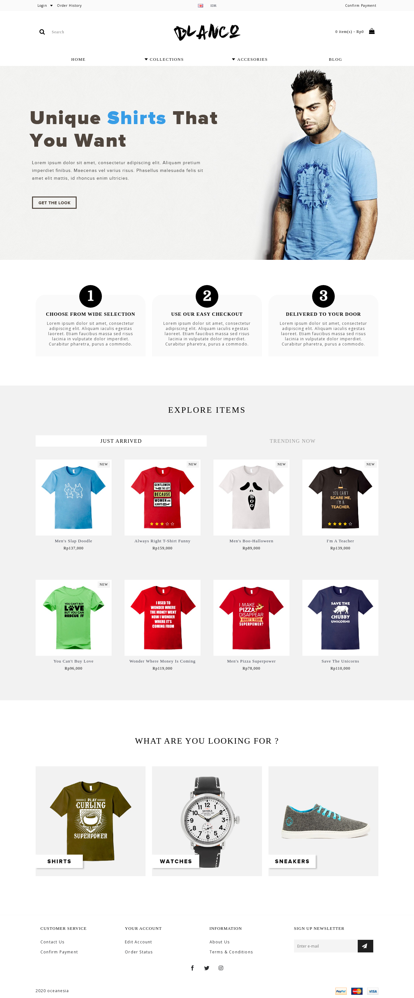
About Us (220, 942)
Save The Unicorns (340, 661)
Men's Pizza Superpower (251, 661)
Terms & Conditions (231, 952)
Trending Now (293, 441)
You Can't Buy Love (73, 661)
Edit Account (138, 942)
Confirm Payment (59, 952)
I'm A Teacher (340, 540)
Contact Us (52, 942)
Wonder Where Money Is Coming (162, 661)
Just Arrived (121, 441)
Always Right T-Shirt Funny (163, 540)
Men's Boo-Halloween (252, 540)
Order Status (139, 952)
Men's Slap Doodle (73, 540)
